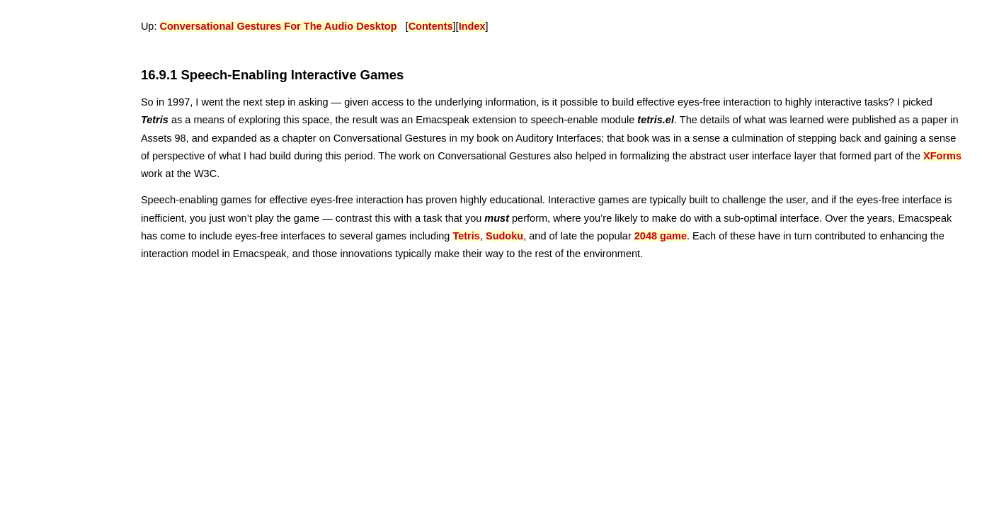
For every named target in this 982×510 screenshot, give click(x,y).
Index (472, 26)
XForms (942, 156)
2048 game (660, 236)
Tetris (465, 236)
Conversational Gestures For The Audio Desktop (278, 26)
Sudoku (504, 236)
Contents (431, 26)
